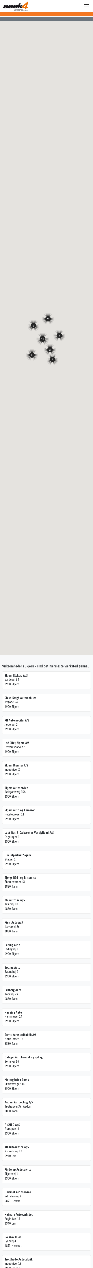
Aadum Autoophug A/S (19, 1102)
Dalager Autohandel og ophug (24, 1057)
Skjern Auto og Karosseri (20, 810)
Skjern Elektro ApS (16, 675)
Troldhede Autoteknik (18, 1259)
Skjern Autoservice (16, 788)
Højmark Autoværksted (19, 1214)
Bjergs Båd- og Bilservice (20, 877)
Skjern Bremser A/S (16, 765)
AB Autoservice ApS (17, 1147)
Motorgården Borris (17, 1080)
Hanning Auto (13, 1012)
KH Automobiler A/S (17, 720)
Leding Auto (12, 945)
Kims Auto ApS (14, 922)
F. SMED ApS (12, 1125)
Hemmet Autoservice (18, 1192)
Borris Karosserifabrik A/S (21, 1035)
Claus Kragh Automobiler (20, 698)
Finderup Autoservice (18, 1169)
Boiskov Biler (13, 1237)
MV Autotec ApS (15, 900)
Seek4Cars (15, 6)
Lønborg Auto (13, 990)
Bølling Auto (12, 967)
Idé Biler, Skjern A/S (17, 743)
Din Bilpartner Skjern (18, 855)
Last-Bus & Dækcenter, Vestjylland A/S (29, 832)
